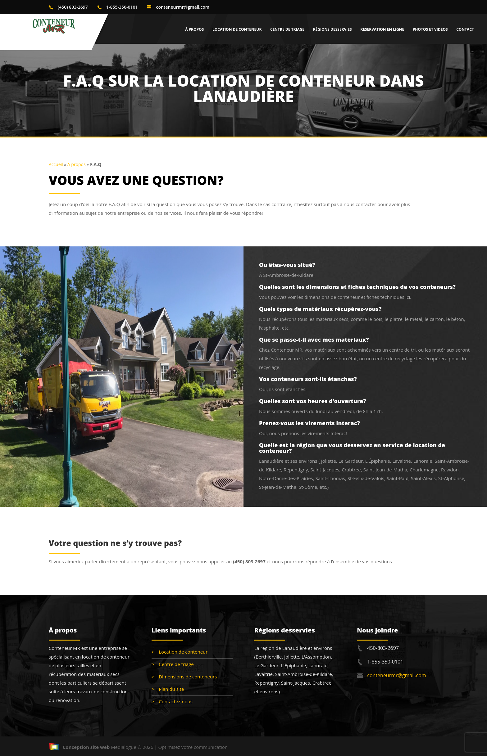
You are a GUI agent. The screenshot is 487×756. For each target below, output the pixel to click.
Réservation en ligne (382, 29)
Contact (465, 29)
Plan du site (171, 689)
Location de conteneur (237, 29)
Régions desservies (332, 29)
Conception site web (79, 747)
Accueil (56, 164)
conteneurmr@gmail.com (396, 675)
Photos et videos (430, 29)
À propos (194, 29)
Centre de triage (287, 29)
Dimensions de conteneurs (188, 676)
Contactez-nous (176, 701)
